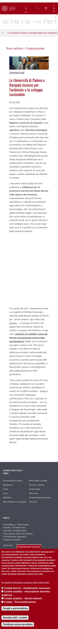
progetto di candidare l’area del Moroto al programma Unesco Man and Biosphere (28, 338)
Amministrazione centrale (12, 481)
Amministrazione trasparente (40, 497)
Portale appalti (34, 489)
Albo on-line (33, 493)
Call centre (33, 502)
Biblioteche (7, 497)
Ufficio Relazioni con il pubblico (14, 502)
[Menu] (45, 8)
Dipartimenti (7, 485)
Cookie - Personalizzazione (20, 602)
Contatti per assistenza (11, 540)
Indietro (3, 33)
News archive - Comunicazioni (25, 48)
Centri (5, 493)
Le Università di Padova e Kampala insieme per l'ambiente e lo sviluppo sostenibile (33, 33)
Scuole (5, 489)
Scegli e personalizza (15, 608)
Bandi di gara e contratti (38, 481)
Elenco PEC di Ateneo (24, 534)
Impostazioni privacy (29, 546)
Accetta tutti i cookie (15, 617)
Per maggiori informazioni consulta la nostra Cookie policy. (25, 582)
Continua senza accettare (18, 624)
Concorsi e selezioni (36, 485)
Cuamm (13, 323)
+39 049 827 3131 (19, 531)
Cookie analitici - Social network (23, 598)
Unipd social (7, 545)
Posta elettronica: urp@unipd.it (14, 537)
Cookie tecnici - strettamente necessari (27, 588)
